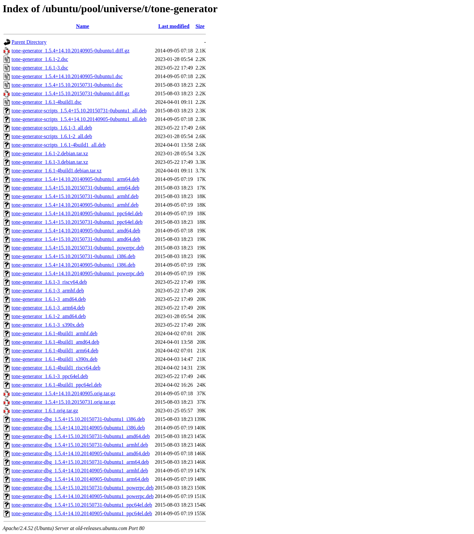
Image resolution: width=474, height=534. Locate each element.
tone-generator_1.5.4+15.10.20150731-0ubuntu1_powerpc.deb (78, 248)
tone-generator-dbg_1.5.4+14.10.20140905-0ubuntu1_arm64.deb (80, 479)
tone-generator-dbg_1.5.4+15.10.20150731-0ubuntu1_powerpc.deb (82, 487)
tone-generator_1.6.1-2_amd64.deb (49, 316)
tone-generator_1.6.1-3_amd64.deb (49, 299)
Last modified (174, 26)
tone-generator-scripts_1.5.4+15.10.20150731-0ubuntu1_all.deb (79, 110)
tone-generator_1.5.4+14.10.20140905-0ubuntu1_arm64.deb (75, 179)
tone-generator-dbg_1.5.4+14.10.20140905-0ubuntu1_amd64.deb (81, 453)
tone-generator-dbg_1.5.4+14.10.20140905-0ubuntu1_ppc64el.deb (82, 513)
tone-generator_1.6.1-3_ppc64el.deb (50, 376)
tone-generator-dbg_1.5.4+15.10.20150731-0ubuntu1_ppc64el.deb (82, 505)
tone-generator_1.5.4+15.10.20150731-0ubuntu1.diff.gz (70, 93)
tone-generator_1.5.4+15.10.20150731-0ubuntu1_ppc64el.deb (77, 222)
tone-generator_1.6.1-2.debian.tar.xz (50, 153)
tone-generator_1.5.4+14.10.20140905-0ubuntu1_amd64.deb (76, 230)
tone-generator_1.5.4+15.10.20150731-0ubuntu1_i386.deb (73, 256)
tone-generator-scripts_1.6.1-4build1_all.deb (58, 145)
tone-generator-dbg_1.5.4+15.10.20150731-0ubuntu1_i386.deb (78, 419)
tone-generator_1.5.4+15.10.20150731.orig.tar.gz (63, 402)
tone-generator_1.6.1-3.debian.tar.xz (50, 162)
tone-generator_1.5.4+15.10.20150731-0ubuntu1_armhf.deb (75, 196)
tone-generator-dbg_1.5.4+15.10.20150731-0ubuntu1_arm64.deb (80, 462)
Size (200, 26)
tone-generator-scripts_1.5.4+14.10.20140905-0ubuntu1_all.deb (79, 119)
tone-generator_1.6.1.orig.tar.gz (45, 410)
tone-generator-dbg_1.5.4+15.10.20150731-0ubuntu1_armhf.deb (80, 445)
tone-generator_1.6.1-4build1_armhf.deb (55, 333)
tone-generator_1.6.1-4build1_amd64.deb (55, 342)
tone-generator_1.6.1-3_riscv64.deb (49, 282)
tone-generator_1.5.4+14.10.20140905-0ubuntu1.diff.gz (70, 50)
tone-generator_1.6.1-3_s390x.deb (48, 325)
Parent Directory (29, 42)
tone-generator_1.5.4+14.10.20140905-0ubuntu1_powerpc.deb (78, 273)
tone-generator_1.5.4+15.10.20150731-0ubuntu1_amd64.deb (76, 239)
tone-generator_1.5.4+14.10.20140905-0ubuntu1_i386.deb (73, 265)
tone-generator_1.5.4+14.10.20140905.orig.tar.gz (63, 393)
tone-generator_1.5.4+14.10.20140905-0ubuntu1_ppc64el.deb (77, 213)
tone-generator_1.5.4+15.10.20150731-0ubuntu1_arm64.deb (75, 188)
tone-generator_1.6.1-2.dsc (40, 59)
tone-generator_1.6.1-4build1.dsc (47, 102)
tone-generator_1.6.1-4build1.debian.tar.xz (56, 170)
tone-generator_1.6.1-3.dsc (40, 68)
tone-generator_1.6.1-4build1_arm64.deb (55, 350)
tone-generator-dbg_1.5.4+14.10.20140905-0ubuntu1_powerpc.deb (82, 496)
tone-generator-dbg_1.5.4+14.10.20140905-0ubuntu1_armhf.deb (80, 470)
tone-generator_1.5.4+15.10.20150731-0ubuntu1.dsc (67, 85)
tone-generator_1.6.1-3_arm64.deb (48, 308)
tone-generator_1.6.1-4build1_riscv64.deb (56, 368)
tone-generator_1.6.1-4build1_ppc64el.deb (56, 385)
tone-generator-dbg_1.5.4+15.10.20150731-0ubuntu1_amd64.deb (81, 436)
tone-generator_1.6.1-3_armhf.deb (48, 290)
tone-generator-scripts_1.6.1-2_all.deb (52, 136)
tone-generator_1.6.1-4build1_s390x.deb (55, 359)
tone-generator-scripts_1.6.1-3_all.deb (52, 128)
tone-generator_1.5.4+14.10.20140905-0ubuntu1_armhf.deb (75, 205)
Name (82, 26)
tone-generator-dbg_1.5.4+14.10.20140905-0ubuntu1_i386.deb (78, 427)
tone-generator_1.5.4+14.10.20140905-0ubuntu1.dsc (67, 76)
